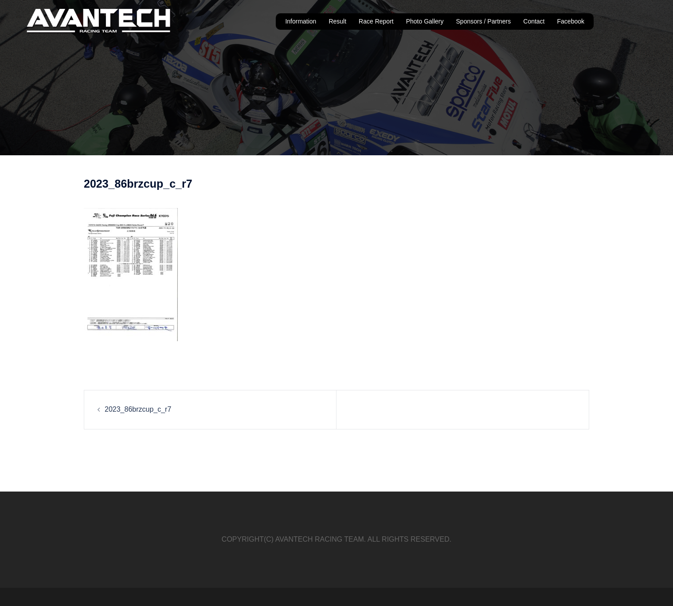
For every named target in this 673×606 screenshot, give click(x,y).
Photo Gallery (425, 21)
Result (337, 21)
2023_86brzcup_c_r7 (138, 409)
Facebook (570, 21)
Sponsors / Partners (483, 21)
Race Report (376, 21)
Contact (533, 21)
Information (300, 21)
